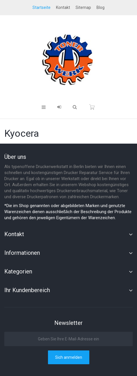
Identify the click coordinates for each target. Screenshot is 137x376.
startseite (41, 7)
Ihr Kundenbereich (27, 290)
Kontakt (63, 7)
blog (101, 7)
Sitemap (83, 7)
